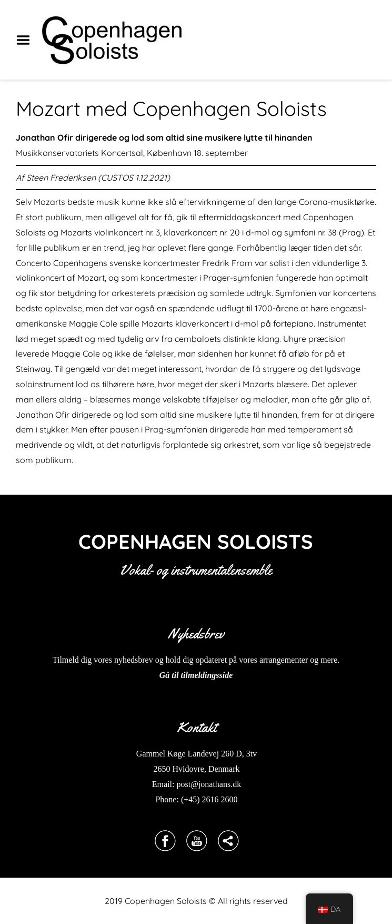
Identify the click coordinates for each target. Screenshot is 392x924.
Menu (27, 40)
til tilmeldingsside (201, 675)
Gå (164, 675)
